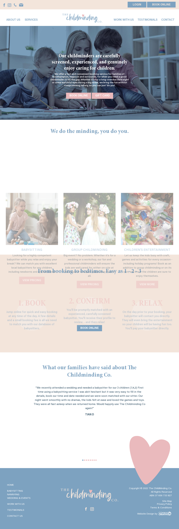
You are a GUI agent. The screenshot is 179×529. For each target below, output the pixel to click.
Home (10, 485)
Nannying (13, 495)
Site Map (167, 501)
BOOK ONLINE (161, 4)
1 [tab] (82, 460)
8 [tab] (96, 460)
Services (31, 20)
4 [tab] (88, 460)
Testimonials (147, 20)
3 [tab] (86, 460)
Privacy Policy (164, 504)
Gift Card (102, 95)
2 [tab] (84, 460)
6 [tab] (92, 460)
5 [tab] (90, 460)
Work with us (124, 20)
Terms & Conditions (161, 508)
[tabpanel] (89, 405)
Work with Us (16, 504)
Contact (168, 20)
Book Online (78, 95)
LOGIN (137, 4)
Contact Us (15, 516)
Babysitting (15, 491)
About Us (13, 20)
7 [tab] (94, 460)
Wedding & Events (19, 498)
